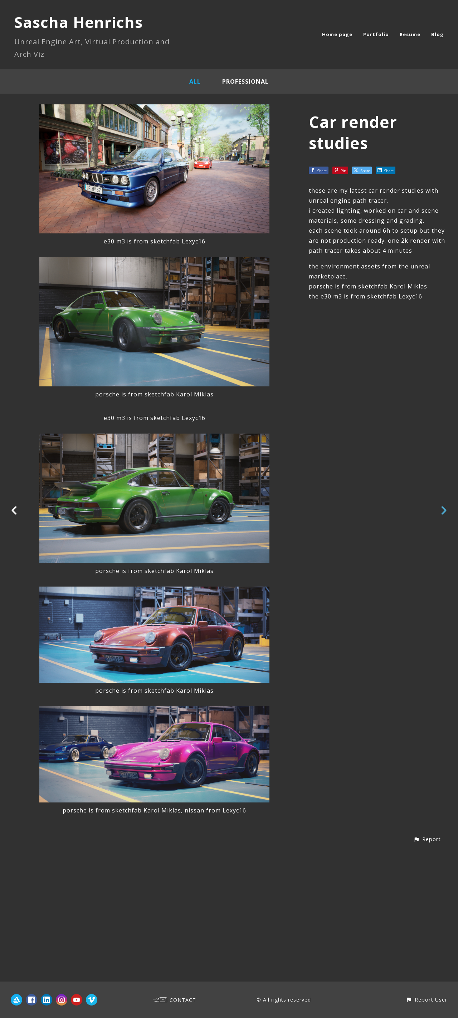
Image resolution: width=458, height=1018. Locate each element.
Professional (245, 81)
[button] (427, 968)
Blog (437, 34)
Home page (337, 34)
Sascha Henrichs (78, 22)
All (195, 81)
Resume (410, 34)
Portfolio (376, 34)
